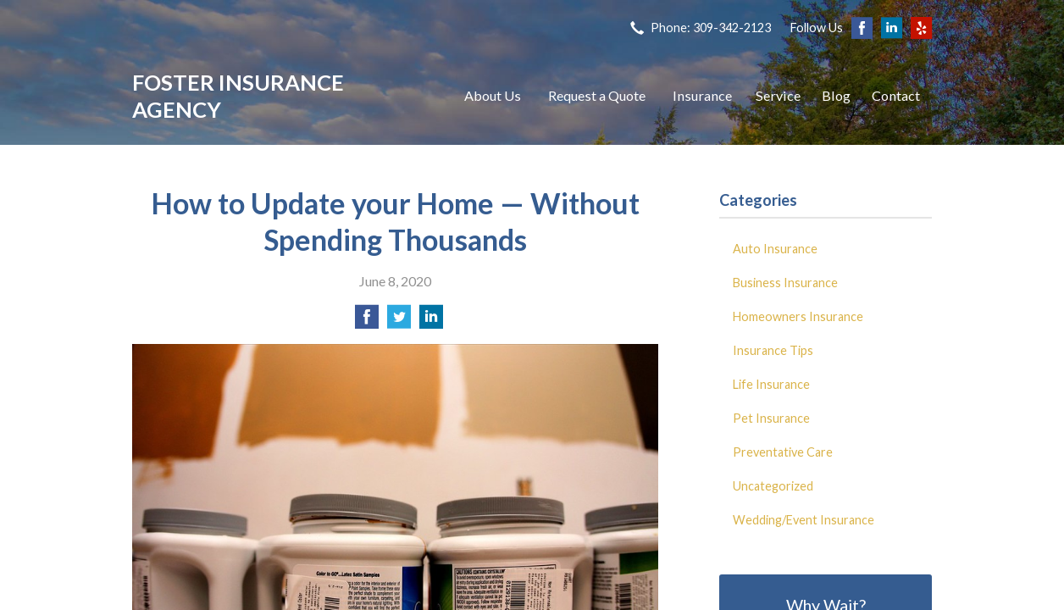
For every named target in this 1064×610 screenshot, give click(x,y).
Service (778, 95)
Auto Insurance (775, 248)
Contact (896, 95)
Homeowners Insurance (798, 316)
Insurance (702, 95)
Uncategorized (773, 486)
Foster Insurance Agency (238, 95)
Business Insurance (785, 282)
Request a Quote (597, 95)
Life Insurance (771, 384)
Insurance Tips (773, 350)
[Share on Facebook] (367, 321)
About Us (492, 95)
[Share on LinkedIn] (431, 321)
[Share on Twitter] (399, 321)
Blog (836, 95)
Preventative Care (783, 452)
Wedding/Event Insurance (803, 520)
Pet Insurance (771, 418)
